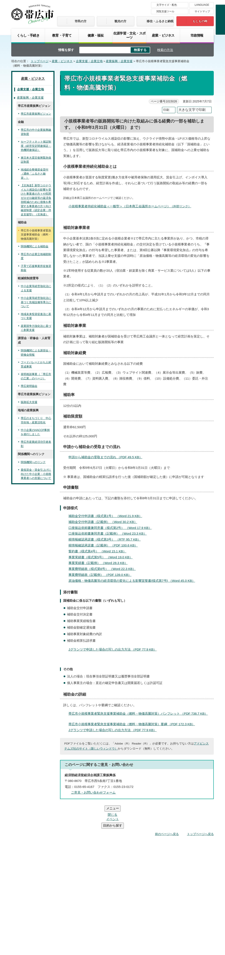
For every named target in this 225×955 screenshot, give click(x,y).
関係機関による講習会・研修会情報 (36, 352)
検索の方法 (165, 50)
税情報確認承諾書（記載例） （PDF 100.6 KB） (104, 545)
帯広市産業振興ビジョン (36, 113)
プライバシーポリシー (152, 892)
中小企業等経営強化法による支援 (36, 288)
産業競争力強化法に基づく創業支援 (36, 328)
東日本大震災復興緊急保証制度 (36, 160)
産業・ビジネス (163, 35)
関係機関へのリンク (33, 462)
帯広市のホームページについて (56, 892)
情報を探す (66, 50)
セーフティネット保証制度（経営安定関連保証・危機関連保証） (36, 145)
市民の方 (81, 21)
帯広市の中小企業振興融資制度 (36, 132)
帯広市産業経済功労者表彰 (36, 444)
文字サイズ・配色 (167, 4)
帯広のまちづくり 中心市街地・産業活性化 (36, 420)
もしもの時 (200, 21)
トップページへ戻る (200, 808)
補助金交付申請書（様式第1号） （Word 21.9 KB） (107, 516)
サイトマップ (202, 11)
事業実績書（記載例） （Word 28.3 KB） (99, 563)
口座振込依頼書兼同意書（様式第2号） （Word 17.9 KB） (111, 528)
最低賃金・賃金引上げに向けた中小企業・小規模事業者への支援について (36, 474)
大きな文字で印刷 (191, 109)
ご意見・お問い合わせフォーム (93, 792)
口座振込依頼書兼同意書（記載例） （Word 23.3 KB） (109, 533)
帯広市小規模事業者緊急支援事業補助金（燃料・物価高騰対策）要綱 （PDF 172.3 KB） (133, 724)
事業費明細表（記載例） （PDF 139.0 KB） (101, 575)
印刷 (166, 109)
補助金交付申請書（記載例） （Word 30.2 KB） (104, 522)
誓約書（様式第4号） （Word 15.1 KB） (99, 551)
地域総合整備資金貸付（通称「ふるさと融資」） (34, 173)
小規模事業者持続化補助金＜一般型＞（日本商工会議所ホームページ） (131, 206)
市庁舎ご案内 (51, 923)
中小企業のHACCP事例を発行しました (35, 432)
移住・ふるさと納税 (160, 21)
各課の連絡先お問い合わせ (182, 919)
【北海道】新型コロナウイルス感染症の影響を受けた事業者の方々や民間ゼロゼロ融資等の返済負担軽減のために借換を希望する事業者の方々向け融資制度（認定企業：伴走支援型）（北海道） (36, 200)
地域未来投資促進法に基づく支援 (36, 316)
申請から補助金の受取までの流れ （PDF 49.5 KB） (107, 457)
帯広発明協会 (29, 386)
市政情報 (196, 35)
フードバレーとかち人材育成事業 (36, 364)
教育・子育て (61, 35)
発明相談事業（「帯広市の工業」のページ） (36, 376)
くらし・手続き (28, 35)
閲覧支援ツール (165, 11)
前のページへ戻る (167, 808)
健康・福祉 (96, 35)
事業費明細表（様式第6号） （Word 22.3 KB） (103, 569)
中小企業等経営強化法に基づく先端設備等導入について (36, 302)
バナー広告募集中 (112, 837)
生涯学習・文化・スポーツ (129, 35)
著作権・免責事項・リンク (107, 892)
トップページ (40, 61)
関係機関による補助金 (34, 246)
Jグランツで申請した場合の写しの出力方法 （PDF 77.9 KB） (114, 649)
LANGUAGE (202, 4)
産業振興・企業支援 (119, 61)
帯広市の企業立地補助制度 (36, 256)
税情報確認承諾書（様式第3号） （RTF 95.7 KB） (106, 539)
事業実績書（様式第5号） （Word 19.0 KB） (102, 557)
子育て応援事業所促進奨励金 (36, 268)
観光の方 (120, 21)
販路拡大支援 (29, 402)
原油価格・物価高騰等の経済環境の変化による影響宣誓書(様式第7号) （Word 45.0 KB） (133, 580)
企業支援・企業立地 (89, 61)
